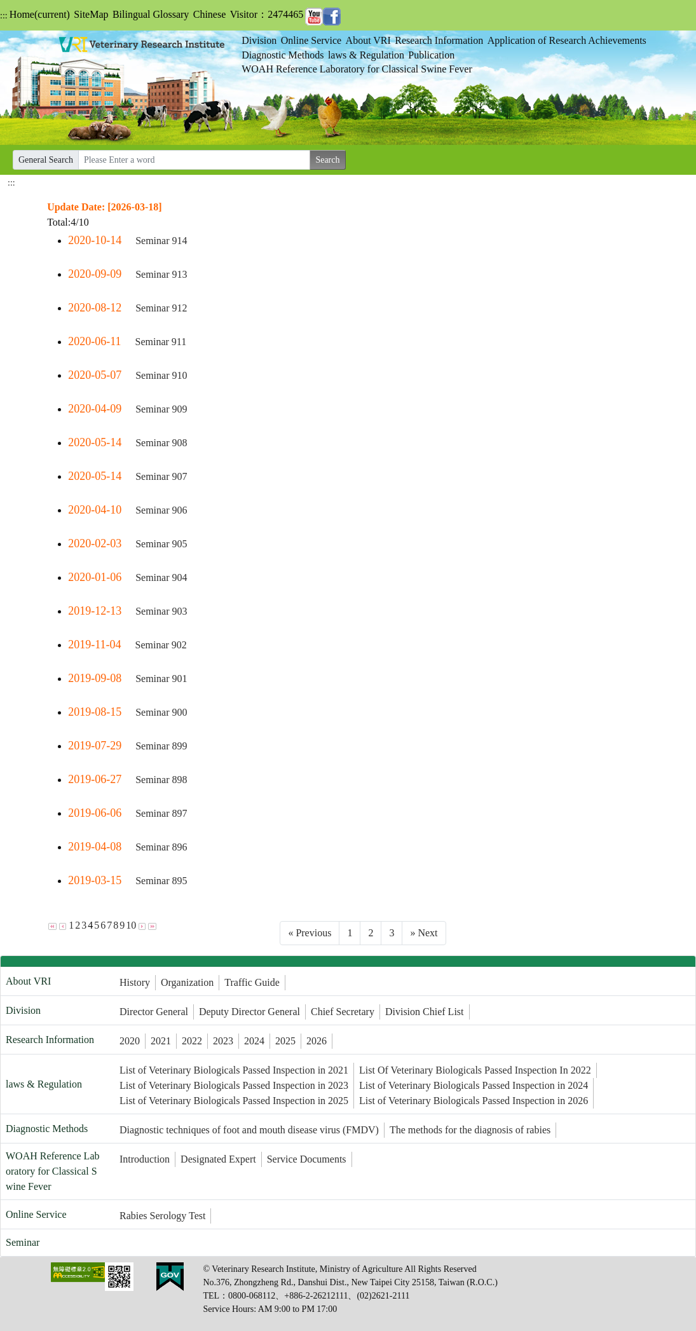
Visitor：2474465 (266, 14)
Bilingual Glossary (151, 14)
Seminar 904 (161, 577)
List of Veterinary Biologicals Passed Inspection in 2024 (473, 1085)
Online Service (311, 40)
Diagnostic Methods (283, 55)
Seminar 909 (161, 409)
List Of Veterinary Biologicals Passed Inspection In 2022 (475, 1070)
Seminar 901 (161, 678)
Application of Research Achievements (567, 40)
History (134, 982)
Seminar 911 (160, 341)
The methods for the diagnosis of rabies (470, 1129)
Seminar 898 (161, 779)
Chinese (209, 14)
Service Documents (306, 1159)
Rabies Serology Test (162, 1215)
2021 (161, 1040)
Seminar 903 (161, 611)
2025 (285, 1040)
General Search (45, 160)
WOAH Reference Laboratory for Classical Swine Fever (357, 69)
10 (131, 925)
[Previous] (309, 933)
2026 (316, 1040)
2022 (192, 1040)
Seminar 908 (161, 442)
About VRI (368, 40)
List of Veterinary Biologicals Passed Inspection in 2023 (233, 1085)
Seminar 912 (161, 308)
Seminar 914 (161, 240)
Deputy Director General (249, 1011)
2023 (223, 1040)
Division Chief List (424, 1011)
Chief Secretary (342, 1011)
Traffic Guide (252, 982)
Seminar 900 (161, 712)
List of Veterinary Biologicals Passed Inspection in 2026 (473, 1100)
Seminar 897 (161, 813)
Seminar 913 (161, 274)
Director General (153, 1011)
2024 (254, 1040)
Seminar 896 (161, 847)
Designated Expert (218, 1159)
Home (40, 14)
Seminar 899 (161, 746)
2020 (129, 1040)
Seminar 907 (161, 476)
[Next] (424, 933)
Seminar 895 (161, 880)
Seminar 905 (161, 543)
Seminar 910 (161, 375)
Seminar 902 (160, 644)
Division (259, 40)
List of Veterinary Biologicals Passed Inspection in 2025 (233, 1100)
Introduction (144, 1159)
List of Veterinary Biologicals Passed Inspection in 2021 (233, 1070)
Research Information (439, 40)
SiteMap (91, 14)
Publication (431, 55)
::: (4, 15)
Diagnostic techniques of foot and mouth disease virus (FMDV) (249, 1129)
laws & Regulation (366, 55)
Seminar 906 (161, 510)
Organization (187, 982)
